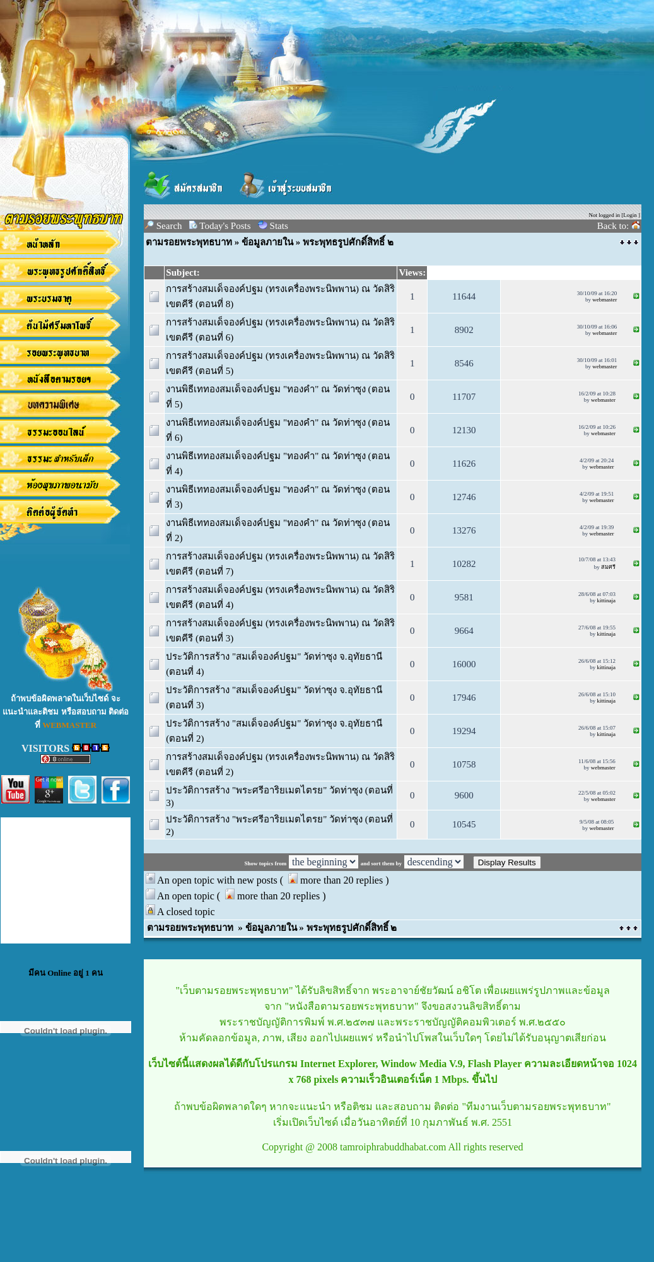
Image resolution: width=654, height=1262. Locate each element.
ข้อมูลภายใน (267, 242)
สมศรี (608, 567)
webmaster (604, 299)
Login (630, 215)
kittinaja (606, 600)
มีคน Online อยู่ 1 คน (65, 973)
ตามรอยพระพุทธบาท (189, 242)
